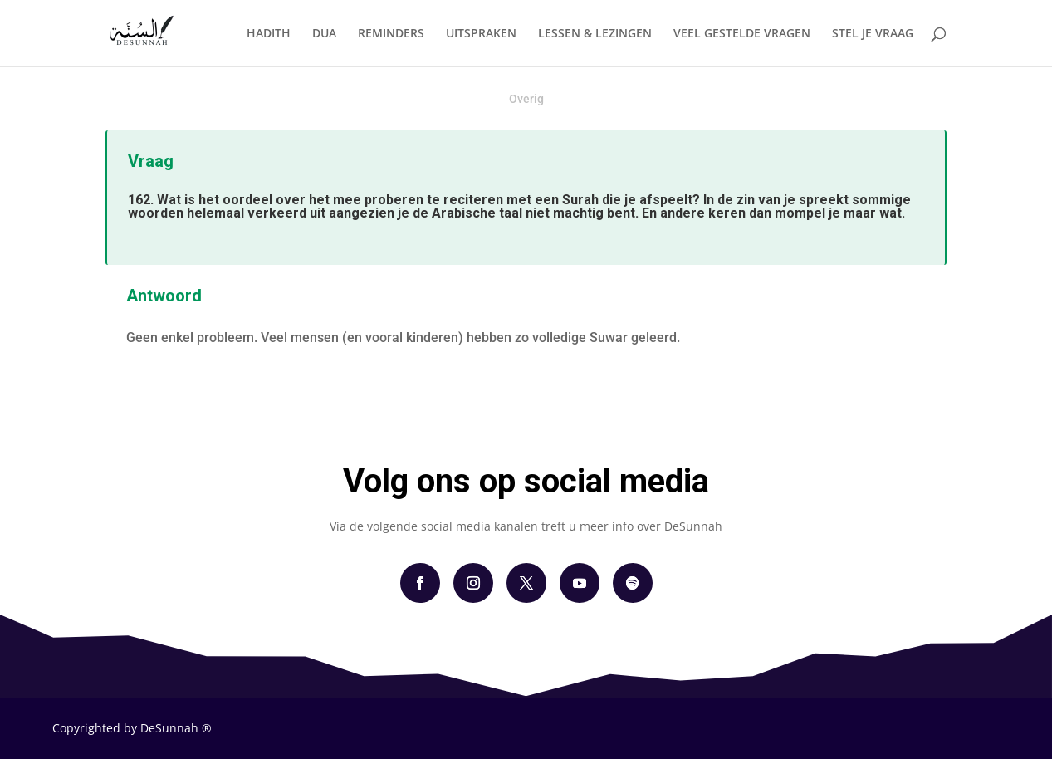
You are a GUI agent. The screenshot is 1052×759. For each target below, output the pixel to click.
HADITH (269, 34)
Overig (526, 98)
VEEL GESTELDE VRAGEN (741, 34)
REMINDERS (391, 34)
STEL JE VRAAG (872, 34)
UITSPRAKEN (481, 34)
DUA (324, 34)
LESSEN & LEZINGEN (595, 34)
